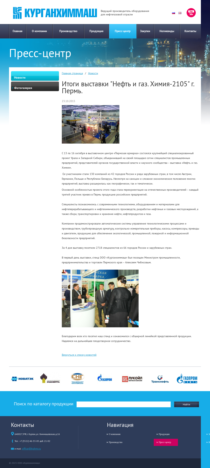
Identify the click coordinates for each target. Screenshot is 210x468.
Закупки (145, 31)
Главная (17, 31)
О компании (39, 31)
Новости (93, 73)
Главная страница (72, 73)
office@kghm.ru (31, 448)
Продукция (96, 31)
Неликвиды (167, 31)
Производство (68, 31)
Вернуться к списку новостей (79, 355)
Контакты (190, 31)
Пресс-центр (123, 31)
